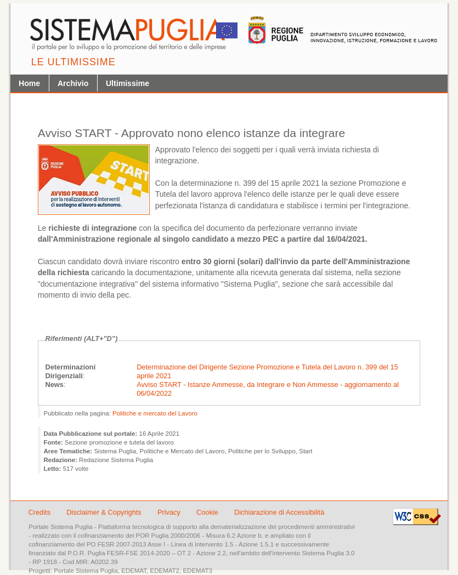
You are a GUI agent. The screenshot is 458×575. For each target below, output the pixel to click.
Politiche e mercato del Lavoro (154, 413)
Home (29, 83)
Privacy (170, 512)
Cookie (208, 512)
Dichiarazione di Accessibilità (279, 512)
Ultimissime (127, 83)
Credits (40, 512)
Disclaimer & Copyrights (104, 512)
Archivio (73, 83)
